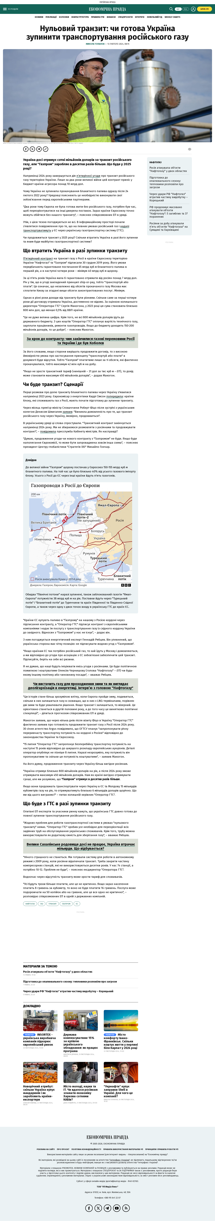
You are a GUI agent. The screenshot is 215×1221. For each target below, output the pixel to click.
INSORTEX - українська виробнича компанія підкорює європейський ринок (39, 1039)
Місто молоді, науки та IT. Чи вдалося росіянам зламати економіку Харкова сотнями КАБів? (80, 1093)
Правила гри (97, 17)
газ (41, 904)
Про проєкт (63, 1149)
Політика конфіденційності (86, 1149)
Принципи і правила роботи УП (161, 1149)
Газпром (66, 904)
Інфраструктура (80, 17)
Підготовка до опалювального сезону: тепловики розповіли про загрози (70, 981)
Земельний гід (154, 17)
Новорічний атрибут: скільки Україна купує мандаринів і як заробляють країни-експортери (39, 1093)
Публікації (51, 17)
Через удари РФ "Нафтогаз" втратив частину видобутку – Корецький (68, 991)
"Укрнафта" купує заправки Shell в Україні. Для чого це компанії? (118, 1091)
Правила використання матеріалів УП (123, 1149)
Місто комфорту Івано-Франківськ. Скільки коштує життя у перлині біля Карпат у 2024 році (121, 1041)
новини (39, 17)
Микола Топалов (95, 44)
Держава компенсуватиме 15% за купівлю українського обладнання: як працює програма (80, 1043)
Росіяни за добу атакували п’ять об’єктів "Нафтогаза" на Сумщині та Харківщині (168, 226)
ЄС (77, 904)
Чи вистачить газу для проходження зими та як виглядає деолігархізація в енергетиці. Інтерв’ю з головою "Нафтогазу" (80, 686)
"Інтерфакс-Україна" (119, 1160)
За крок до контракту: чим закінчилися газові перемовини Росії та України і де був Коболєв (81, 341)
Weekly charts (172, 17)
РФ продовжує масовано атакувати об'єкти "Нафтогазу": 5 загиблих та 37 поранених (168, 212)
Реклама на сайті (46, 1149)
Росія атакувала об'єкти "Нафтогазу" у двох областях (57, 971)
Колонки (64, 17)
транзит (53, 904)
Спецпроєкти (125, 17)
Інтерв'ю (139, 17)
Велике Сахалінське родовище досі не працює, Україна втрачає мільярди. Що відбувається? (81, 846)
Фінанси (111, 17)
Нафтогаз (30, 904)
